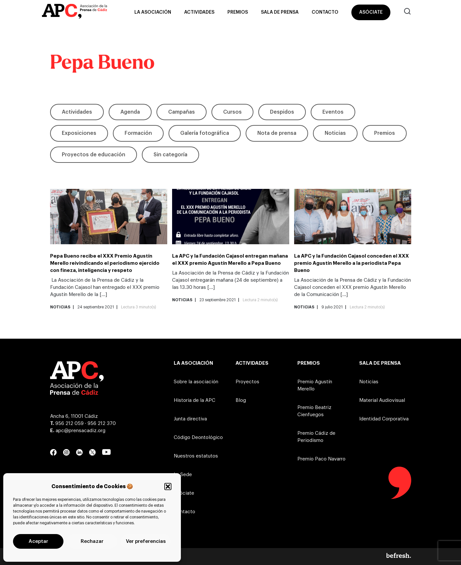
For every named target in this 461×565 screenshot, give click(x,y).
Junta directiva (190, 419)
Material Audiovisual (382, 400)
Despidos (282, 112)
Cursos (232, 112)
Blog (241, 400)
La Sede (183, 474)
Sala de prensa (280, 12)
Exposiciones (79, 133)
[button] (168, 486)
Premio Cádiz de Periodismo (316, 437)
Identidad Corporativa (384, 419)
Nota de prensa (276, 133)
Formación (138, 133)
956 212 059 (69, 423)
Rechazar (92, 541)
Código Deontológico (198, 437)
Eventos (333, 112)
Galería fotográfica (204, 133)
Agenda (130, 112)
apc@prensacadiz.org (80, 430)
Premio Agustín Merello (314, 385)
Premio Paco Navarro (321, 459)
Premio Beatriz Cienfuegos (314, 411)
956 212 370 (102, 423)
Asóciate (371, 12)
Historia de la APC (194, 400)
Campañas (181, 112)
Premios (237, 12)
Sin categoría (170, 154)
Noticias (335, 133)
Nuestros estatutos (196, 456)
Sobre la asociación (196, 381)
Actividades (199, 12)
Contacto (325, 12)
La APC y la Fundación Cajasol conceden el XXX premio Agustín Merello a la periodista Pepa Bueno (351, 263)
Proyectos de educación (93, 154)
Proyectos (247, 381)
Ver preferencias (146, 541)
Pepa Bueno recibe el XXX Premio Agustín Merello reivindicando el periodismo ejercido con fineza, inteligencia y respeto (104, 263)
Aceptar (38, 541)
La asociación (152, 12)
